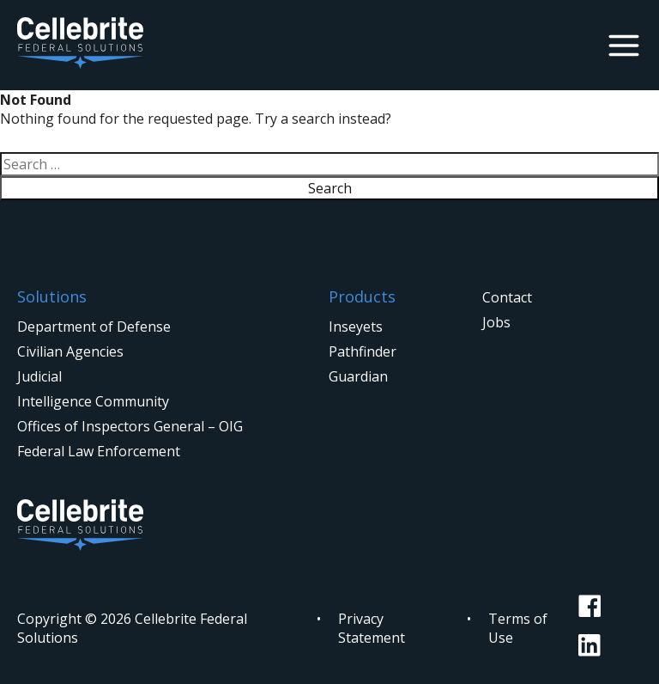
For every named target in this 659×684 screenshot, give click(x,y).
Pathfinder (362, 351)
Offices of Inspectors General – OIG (130, 426)
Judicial (39, 376)
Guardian (358, 376)
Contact (507, 297)
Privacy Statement (371, 628)
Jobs (496, 322)
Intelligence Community (93, 401)
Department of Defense (94, 326)
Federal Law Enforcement (98, 451)
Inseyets (356, 326)
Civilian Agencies (70, 351)
